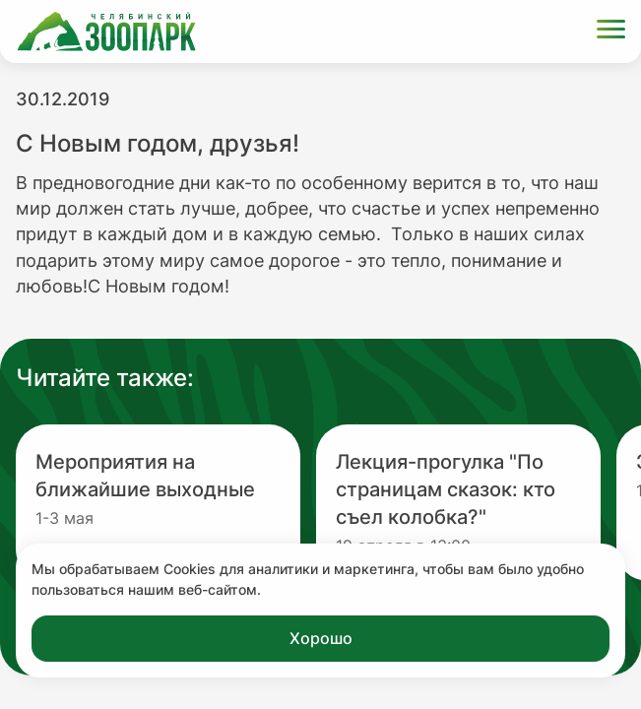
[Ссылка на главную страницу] (106, 31)
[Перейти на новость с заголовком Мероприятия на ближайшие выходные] (158, 502)
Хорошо (321, 638)
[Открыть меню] (611, 32)
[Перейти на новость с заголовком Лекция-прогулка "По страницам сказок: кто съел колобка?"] (458, 502)
